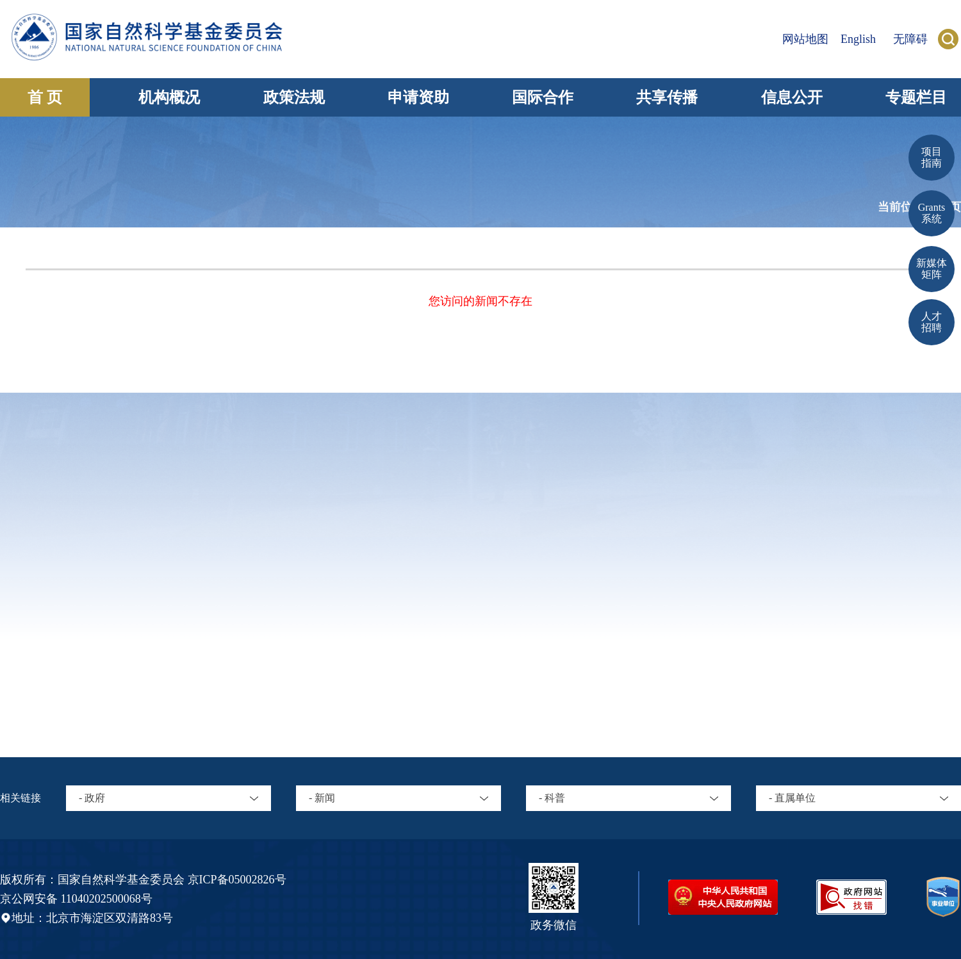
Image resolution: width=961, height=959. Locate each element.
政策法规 (294, 97)
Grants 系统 (932, 213)
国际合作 (542, 97)
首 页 (45, 97)
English (858, 39)
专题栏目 (916, 97)
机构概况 (169, 97)
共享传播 (667, 97)
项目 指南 (931, 157)
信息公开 (792, 97)
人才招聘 (931, 322)
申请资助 (418, 97)
